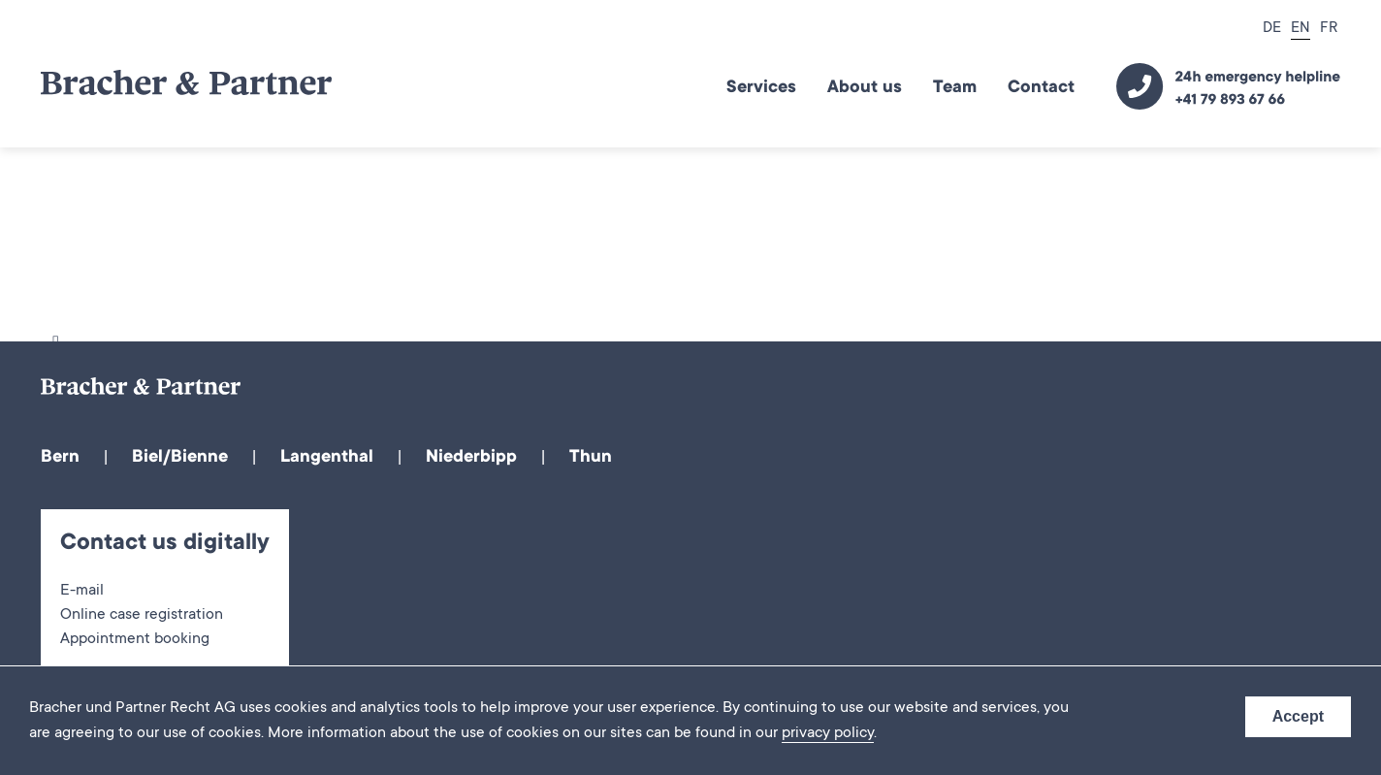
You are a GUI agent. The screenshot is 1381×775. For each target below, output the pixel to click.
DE (1272, 28)
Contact (1041, 88)
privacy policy (828, 733)
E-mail (82, 591)
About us (864, 88)
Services (761, 88)
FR (1328, 28)
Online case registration (141, 616)
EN (1300, 28)
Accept (1298, 716)
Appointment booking (134, 640)
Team (955, 88)
